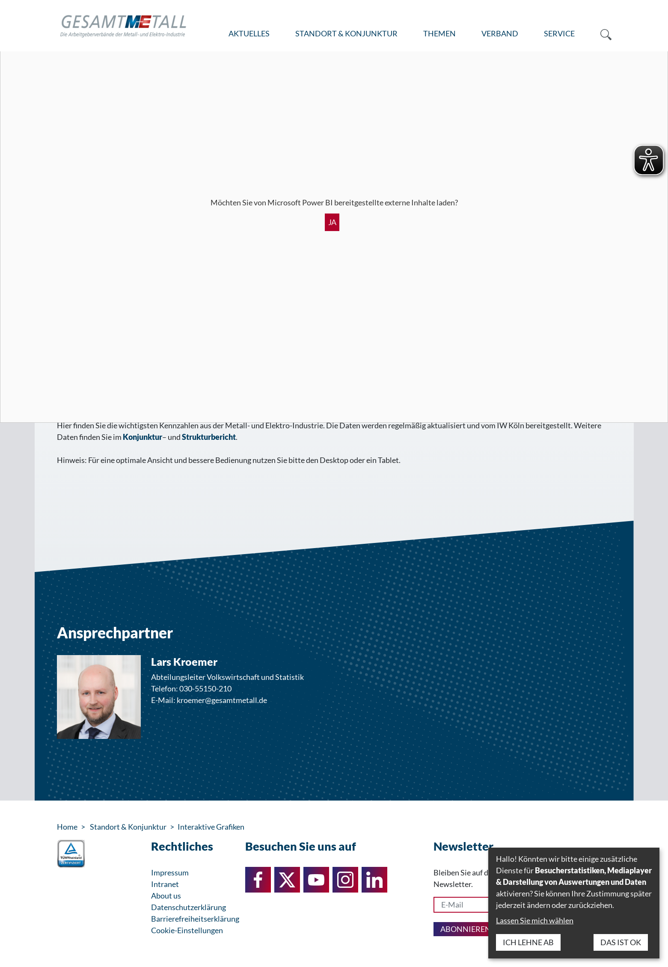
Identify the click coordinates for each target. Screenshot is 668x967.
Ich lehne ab (528, 942)
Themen (439, 33)
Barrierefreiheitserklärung (195, 918)
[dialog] (573, 903)
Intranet (165, 884)
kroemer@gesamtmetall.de (222, 700)
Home (67, 826)
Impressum (170, 872)
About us (166, 895)
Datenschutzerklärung (188, 907)
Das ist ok (620, 942)
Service (559, 33)
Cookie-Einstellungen (187, 930)
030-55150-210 (205, 688)
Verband (499, 33)
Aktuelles (249, 33)
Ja (332, 222)
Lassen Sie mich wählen (534, 920)
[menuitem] (249, 34)
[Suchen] (599, 34)
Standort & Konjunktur (346, 33)
